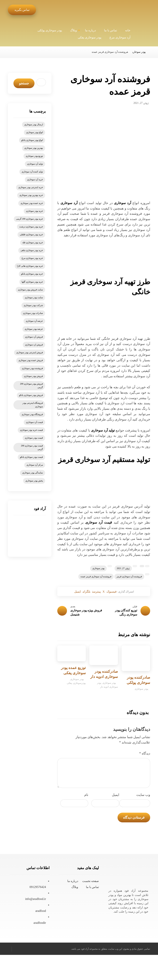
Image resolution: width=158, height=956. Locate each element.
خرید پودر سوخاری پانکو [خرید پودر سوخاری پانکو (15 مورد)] (32, 274)
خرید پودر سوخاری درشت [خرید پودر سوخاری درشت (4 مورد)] (31, 226)
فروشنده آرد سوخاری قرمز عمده (96, 576)
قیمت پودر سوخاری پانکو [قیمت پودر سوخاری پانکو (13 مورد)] (31, 457)
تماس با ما (92, 888)
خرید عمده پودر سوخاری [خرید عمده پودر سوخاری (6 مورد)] (32, 203)
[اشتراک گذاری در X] (106, 592)
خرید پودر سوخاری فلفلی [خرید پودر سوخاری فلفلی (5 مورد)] (31, 234)
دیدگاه (144, 754)
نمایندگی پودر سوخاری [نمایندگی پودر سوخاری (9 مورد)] (32, 472)
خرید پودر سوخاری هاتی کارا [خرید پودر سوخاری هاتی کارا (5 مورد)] (30, 266)
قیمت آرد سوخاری (98, 522)
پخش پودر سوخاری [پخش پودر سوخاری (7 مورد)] (34, 480)
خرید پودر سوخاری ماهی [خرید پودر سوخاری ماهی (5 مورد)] (32, 250)
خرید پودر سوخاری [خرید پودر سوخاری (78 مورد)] (34, 211)
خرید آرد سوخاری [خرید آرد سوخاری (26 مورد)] (35, 179)
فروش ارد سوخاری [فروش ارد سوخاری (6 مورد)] (34, 344)
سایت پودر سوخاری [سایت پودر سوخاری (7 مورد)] (34, 297)
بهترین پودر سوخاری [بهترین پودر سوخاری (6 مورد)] (33, 148)
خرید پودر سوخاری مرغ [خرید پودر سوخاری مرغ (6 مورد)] (32, 258)
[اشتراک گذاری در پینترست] (97, 592)
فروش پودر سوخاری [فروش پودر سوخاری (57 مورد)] (33, 376)
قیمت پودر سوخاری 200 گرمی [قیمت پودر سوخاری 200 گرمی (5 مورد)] (32, 447)
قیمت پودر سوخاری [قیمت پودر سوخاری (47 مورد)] (34, 438)
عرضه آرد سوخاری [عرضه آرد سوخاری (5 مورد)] (34, 321)
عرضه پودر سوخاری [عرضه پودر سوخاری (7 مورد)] (34, 329)
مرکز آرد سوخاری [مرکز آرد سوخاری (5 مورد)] (34, 465)
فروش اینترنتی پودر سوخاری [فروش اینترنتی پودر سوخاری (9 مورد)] (29, 352)
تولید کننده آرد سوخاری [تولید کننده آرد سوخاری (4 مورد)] (32, 171)
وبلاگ (74, 888)
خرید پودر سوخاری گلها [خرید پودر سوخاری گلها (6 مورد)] (32, 282)
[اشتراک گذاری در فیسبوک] (116, 592)
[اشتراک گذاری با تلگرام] (84, 592)
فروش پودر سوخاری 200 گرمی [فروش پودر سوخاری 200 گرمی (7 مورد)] (31, 385)
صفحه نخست (90, 882)
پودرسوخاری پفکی (76, 684)
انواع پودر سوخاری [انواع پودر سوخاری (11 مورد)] (34, 132)
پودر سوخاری (98, 568)
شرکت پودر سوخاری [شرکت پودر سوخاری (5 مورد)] (33, 305)
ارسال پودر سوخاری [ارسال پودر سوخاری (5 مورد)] (33, 124)
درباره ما (72, 882)
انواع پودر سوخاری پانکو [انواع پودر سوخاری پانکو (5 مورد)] (32, 140)
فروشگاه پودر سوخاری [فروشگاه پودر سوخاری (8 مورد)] (32, 414)
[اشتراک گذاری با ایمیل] (72, 592)
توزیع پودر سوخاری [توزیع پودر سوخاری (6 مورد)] (34, 156)
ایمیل (115, 796)
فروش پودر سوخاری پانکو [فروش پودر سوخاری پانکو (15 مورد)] (31, 395)
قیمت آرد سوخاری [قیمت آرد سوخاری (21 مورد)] (34, 422)
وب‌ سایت (143, 796)
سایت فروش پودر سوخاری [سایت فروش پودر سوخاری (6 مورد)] (30, 289)
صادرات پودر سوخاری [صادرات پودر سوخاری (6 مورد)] (33, 313)
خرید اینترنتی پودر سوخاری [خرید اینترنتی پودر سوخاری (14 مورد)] (30, 187)
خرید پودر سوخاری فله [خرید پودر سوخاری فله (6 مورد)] (32, 242)
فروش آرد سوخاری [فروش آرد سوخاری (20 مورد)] (34, 337)
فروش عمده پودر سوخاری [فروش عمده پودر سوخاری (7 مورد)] (30, 360)
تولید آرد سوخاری (103, 430)
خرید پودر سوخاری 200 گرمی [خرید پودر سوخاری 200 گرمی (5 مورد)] (29, 219)
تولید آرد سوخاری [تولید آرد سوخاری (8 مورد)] (35, 164)
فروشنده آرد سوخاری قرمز (129, 576)
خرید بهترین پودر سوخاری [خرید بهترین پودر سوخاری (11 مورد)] (31, 195)
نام (86, 796)
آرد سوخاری (122, 203)
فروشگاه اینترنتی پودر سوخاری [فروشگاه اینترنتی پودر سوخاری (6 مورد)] (32, 405)
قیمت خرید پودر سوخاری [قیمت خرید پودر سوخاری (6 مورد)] (31, 430)
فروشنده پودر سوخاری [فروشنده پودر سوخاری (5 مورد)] (32, 368)
